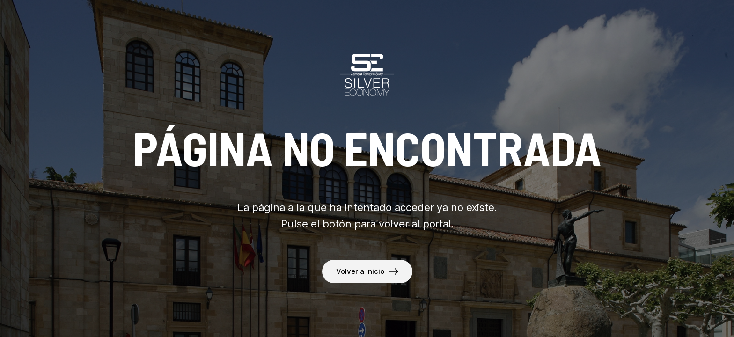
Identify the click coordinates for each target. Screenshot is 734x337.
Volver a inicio (360, 271)
